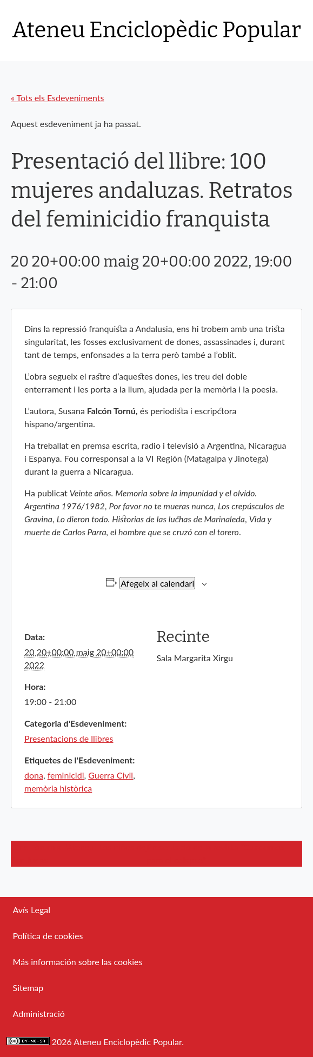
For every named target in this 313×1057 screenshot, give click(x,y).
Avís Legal (31, 910)
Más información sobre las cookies (78, 961)
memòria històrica (58, 788)
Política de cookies (48, 935)
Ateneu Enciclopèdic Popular (156, 30)
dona (33, 775)
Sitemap (28, 987)
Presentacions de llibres (69, 738)
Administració (39, 1013)
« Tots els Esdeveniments (57, 97)
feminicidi (66, 775)
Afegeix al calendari (157, 583)
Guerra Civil (110, 775)
